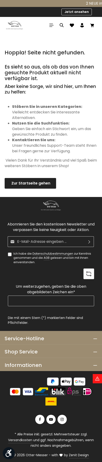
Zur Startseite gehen (30, 183)
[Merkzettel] (71, 25)
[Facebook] (40, 419)
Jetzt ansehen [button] (76, 11)
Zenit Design (79, 455)
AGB (47, 258)
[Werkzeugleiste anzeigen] (9, 453)
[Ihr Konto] (82, 25)
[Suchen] (61, 25)
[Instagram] (62, 419)
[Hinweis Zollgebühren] (97, 378)
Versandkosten (20, 440)
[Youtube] (51, 419)
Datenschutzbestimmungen (52, 254)
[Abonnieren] (89, 241)
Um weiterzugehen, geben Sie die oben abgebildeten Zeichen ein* (51, 289)
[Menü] (51, 25)
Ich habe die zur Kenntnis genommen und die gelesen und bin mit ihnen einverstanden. (52, 258)
